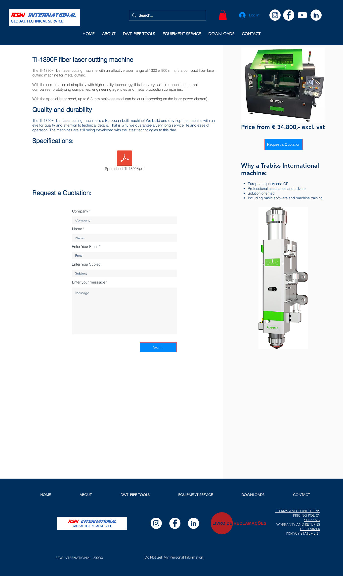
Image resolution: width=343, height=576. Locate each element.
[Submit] (158, 347)
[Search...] (167, 15)
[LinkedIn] (316, 15)
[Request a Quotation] (283, 144)
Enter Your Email (85, 246)
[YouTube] (302, 15)
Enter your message (88, 282)
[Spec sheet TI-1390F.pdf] (124, 161)
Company (80, 211)
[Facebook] (288, 15)
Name (77, 229)
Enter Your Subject (86, 264)
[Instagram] (275, 15)
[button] (223, 15)
